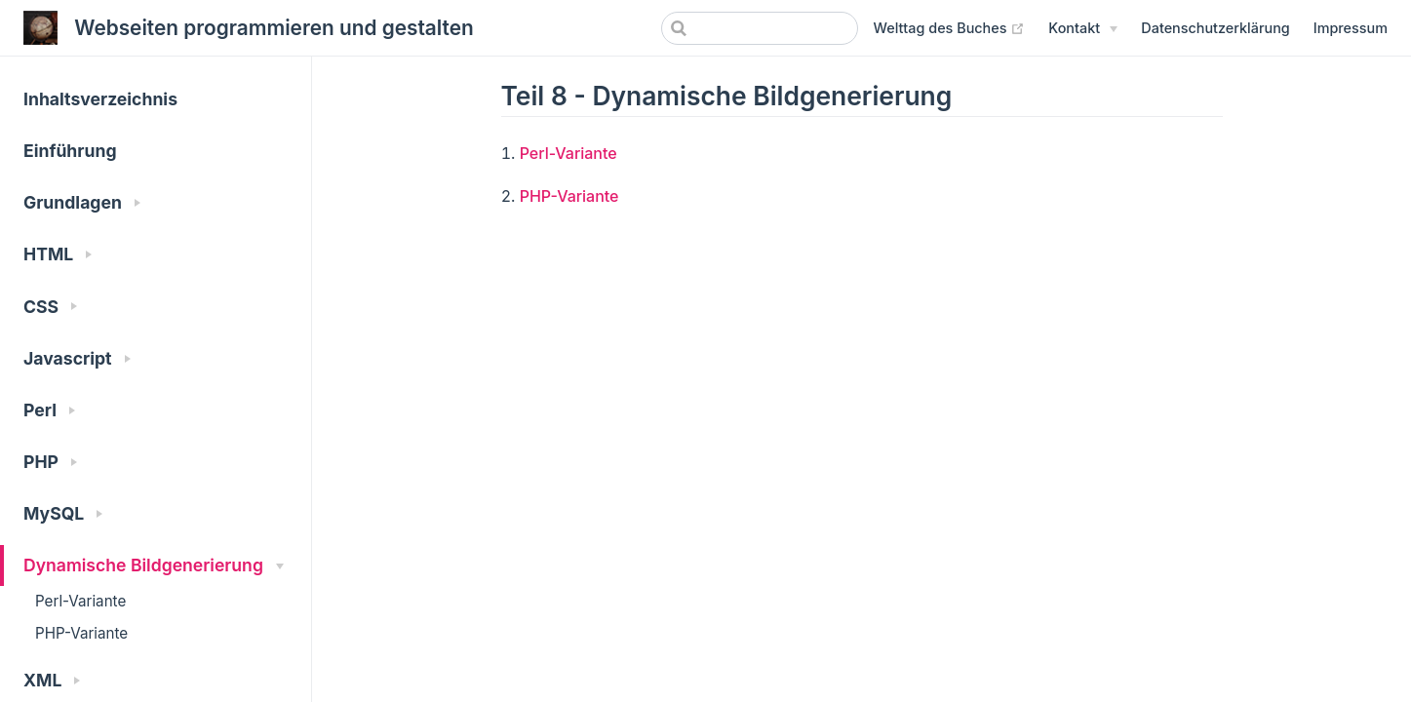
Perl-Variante (80, 601)
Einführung (70, 150)
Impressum (1350, 28)
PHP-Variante (81, 633)
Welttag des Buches (950, 28)
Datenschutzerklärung (1215, 28)
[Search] (759, 28)
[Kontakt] (1082, 28)
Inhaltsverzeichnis (100, 99)
